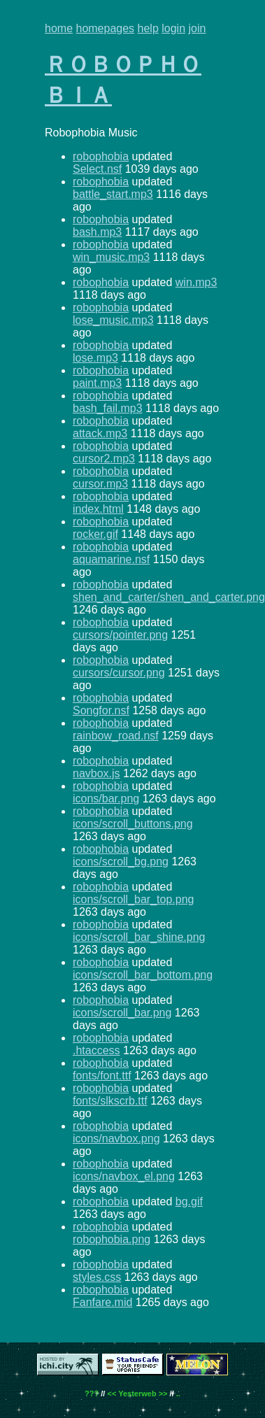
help (148, 28)
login (173, 28)
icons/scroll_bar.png (122, 1013)
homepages (105, 28)
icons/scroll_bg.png (121, 861)
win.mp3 (196, 282)
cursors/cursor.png (119, 673)
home (59, 28)
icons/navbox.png (116, 1138)
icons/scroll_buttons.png (133, 824)
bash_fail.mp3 (108, 408)
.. (178, 1393)
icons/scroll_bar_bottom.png (143, 975)
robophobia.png (111, 1239)
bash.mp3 (97, 232)
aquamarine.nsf (111, 559)
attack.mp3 (100, 433)
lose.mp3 (95, 358)
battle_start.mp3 (113, 194)
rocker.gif (95, 534)
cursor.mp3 (100, 484)
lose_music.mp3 (113, 320)
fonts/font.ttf (102, 1076)
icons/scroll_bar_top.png (133, 899)
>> (163, 1393)
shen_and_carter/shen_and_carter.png (169, 597)
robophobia (101, 156)
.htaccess (96, 1050)
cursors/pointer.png (120, 635)
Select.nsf (97, 169)
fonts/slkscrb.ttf (110, 1101)
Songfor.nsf (101, 710)
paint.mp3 (97, 383)
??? (92, 1393)
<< (111, 1393)
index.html (98, 509)
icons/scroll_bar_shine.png (139, 937)
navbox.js (96, 773)
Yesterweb (137, 1393)
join (197, 28)
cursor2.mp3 (104, 459)
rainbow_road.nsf (116, 736)
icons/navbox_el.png (124, 1176)
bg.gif (189, 1201)
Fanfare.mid (102, 1302)
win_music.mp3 (111, 257)
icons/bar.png (106, 798)
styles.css (97, 1277)
